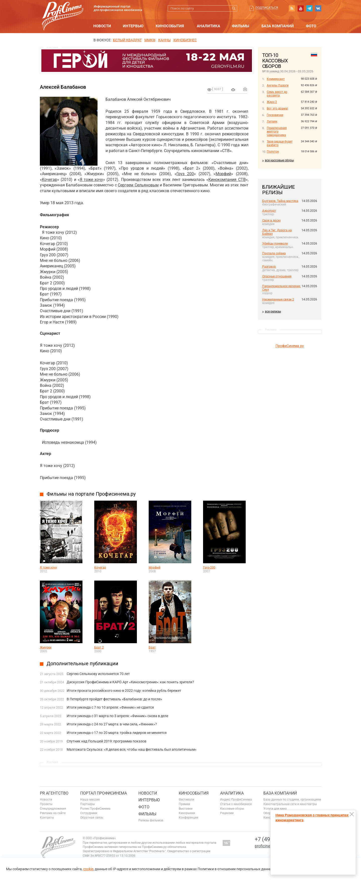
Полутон (273, 151)
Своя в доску (271, 220)
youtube (301, 8)
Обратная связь (91, 817)
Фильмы (240, 26)
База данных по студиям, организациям (292, 799)
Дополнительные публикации (82, 664)
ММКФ (149, 40)
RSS (292, 8)
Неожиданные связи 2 (278, 299)
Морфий (223, 173)
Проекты (46, 804)
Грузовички (275, 115)
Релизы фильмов (150, 820)
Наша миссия (90, 799)
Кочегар (49, 179)
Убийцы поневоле (275, 243)
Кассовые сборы (232, 808)
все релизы (273, 311)
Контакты (47, 817)
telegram (309, 8)
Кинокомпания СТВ (226, 179)
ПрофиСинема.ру (290, 346)
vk (318, 8)
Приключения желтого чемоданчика (277, 131)
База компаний (277, 26)
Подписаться (266, 8)
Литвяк (272, 121)
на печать (233, 90)
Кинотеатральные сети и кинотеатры (290, 804)
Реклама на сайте (52, 813)
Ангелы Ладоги (278, 85)
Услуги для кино (275, 808)
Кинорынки (187, 813)
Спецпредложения (53, 808)
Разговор (269, 266)
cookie (88, 869)
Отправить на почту (245, 89)
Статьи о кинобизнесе (236, 804)
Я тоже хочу (91, 179)
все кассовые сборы (279, 160)
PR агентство (54, 793)
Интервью (133, 26)
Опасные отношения (277, 276)
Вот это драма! (277, 108)
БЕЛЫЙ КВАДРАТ (127, 40)
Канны (164, 40)
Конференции (188, 817)
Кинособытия (170, 26)
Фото (311, 26)
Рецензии (227, 813)
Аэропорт (269, 210)
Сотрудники (88, 813)
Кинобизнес (185, 40)
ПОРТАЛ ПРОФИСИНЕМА (103, 793)
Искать (234, 8)
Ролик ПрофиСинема (95, 808)
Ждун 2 (272, 102)
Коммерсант (276, 79)
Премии (184, 804)
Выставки (186, 808)
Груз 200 (185, 173)
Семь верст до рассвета (277, 93)
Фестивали (186, 799)
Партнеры (87, 804)
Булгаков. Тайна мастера (280, 201)
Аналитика (208, 26)
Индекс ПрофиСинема (236, 799)
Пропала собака (274, 253)
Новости (102, 26)
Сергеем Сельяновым (138, 185)
